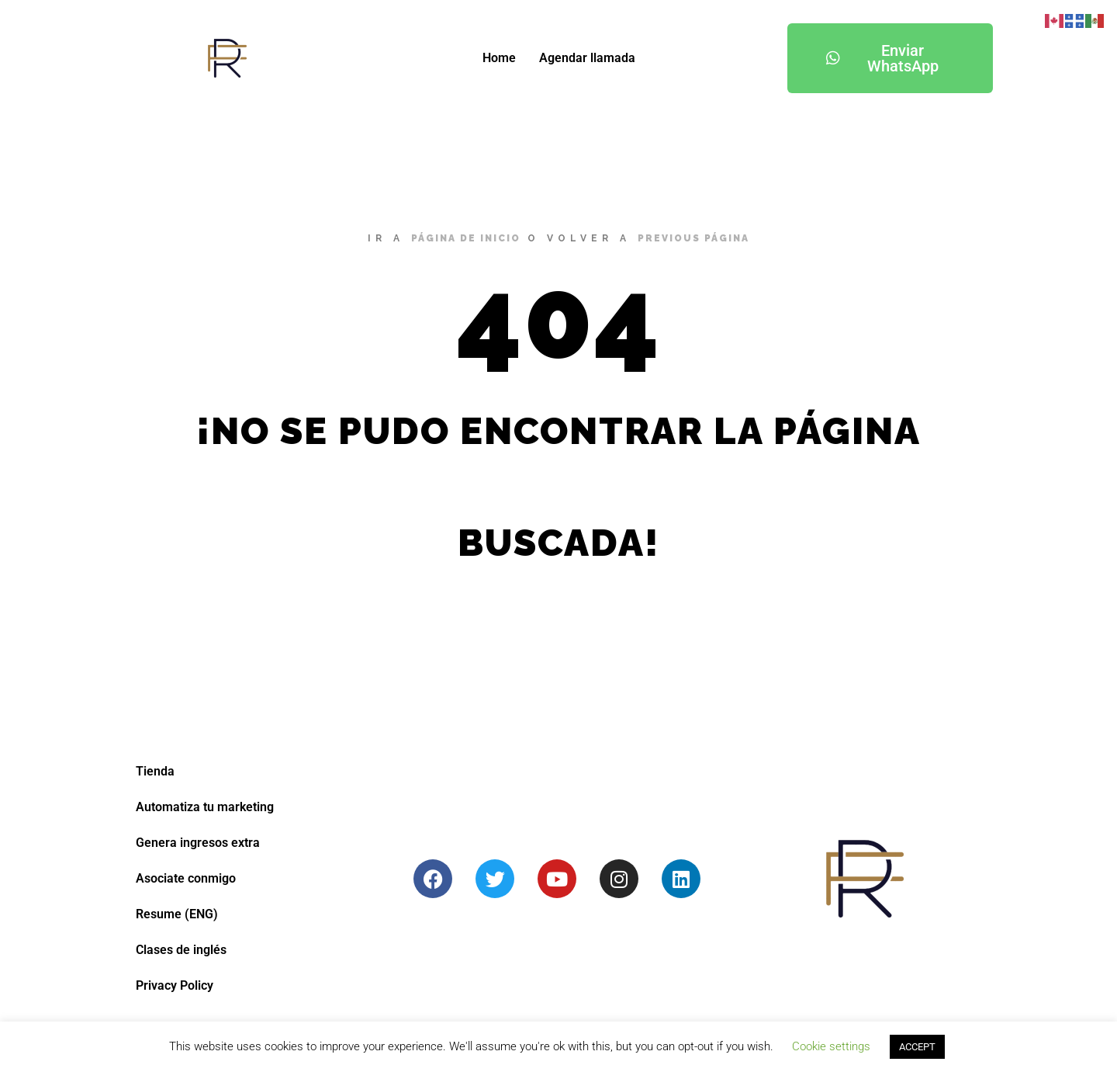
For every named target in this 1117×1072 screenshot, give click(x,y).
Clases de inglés (181, 949)
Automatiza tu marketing (205, 807)
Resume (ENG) (177, 914)
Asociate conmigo (186, 878)
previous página (693, 238)
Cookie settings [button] (831, 1046)
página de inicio (465, 238)
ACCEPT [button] (917, 1047)
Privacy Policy (174, 985)
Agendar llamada (587, 57)
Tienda (155, 771)
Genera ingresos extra (198, 842)
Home (499, 57)
